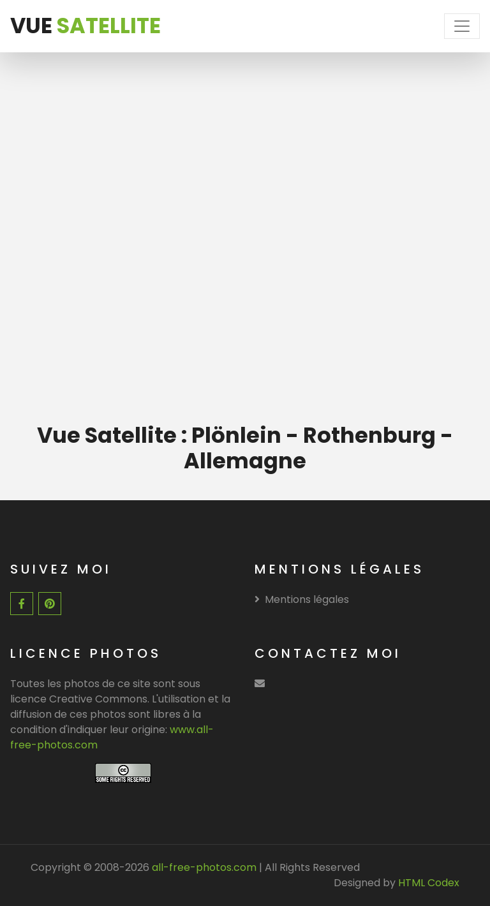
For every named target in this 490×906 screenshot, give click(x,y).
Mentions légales (302, 599)
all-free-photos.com (202, 867)
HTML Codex (428, 882)
